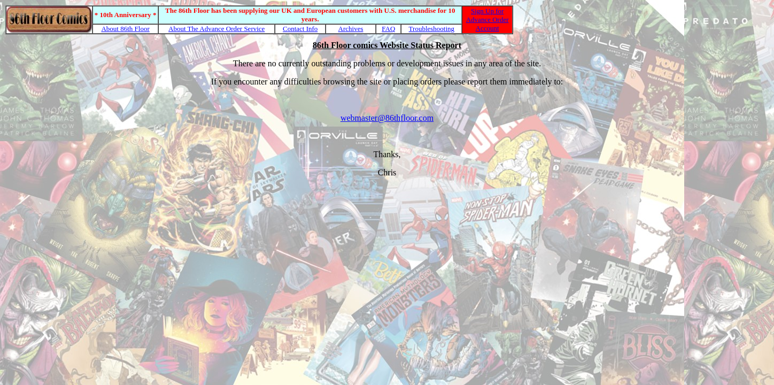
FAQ (388, 29)
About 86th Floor (125, 29)
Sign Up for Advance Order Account (487, 19)
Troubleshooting (431, 29)
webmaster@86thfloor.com (387, 117)
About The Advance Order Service (216, 29)
